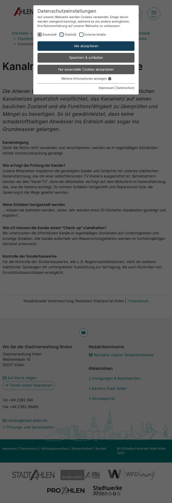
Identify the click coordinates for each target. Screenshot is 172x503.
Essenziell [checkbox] (49, 34)
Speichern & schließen (86, 57)
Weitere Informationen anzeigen (86, 78)
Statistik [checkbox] (70, 34)
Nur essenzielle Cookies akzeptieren (86, 69)
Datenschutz (125, 88)
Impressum (106, 88)
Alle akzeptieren (86, 46)
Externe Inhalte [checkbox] (95, 34)
